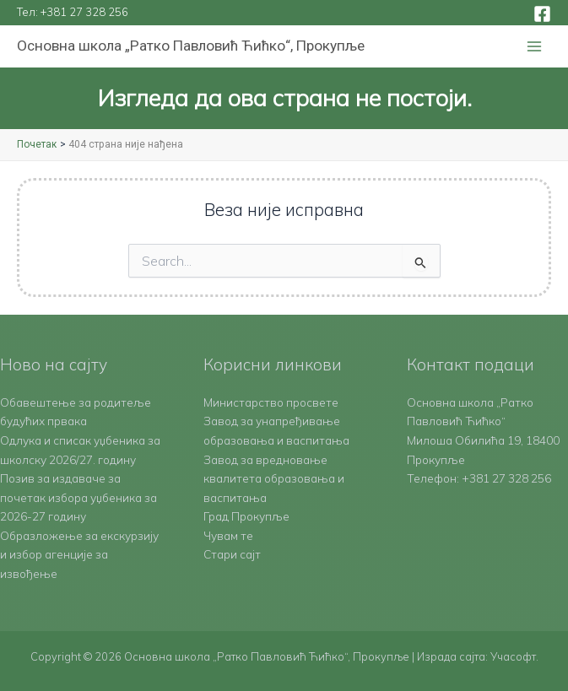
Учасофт (513, 656)
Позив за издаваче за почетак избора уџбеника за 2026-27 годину (78, 497)
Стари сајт (232, 554)
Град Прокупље (246, 516)
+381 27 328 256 (84, 12)
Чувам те (228, 535)
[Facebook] (542, 14)
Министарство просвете (270, 402)
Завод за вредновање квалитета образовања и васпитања (273, 478)
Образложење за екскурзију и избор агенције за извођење (79, 554)
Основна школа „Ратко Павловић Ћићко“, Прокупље (191, 45)
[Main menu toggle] (534, 47)
